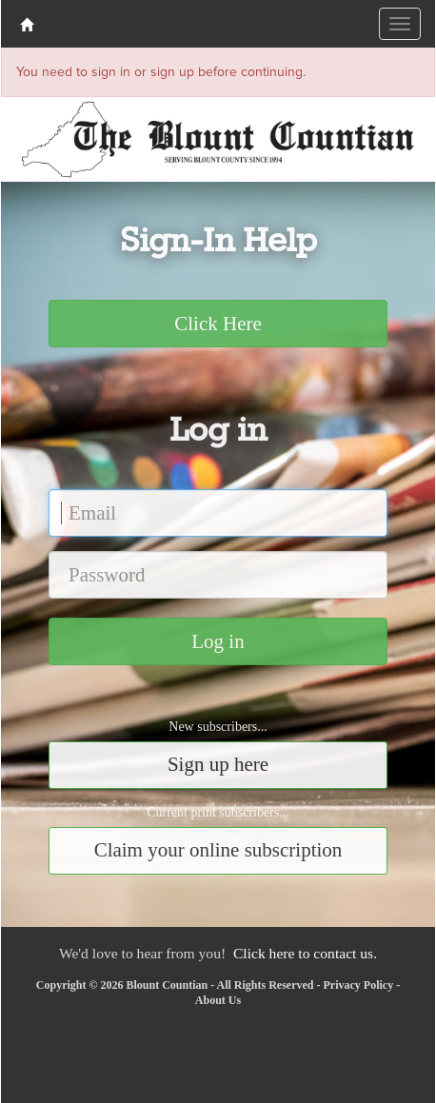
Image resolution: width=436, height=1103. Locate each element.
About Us (218, 1000)
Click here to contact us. (305, 953)
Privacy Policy (359, 985)
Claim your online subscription (218, 849)
